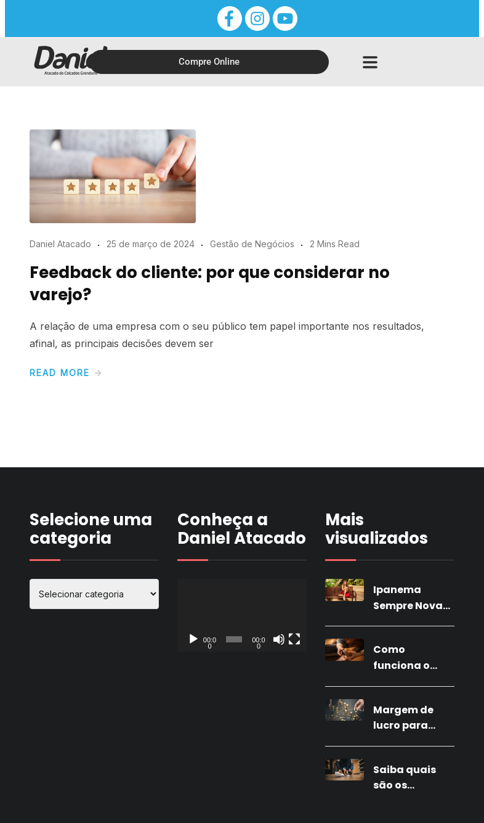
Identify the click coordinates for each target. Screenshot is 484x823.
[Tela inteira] (294, 639)
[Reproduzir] (193, 639)
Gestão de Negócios (252, 244)
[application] (242, 615)
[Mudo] (279, 639)
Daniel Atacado (60, 244)
